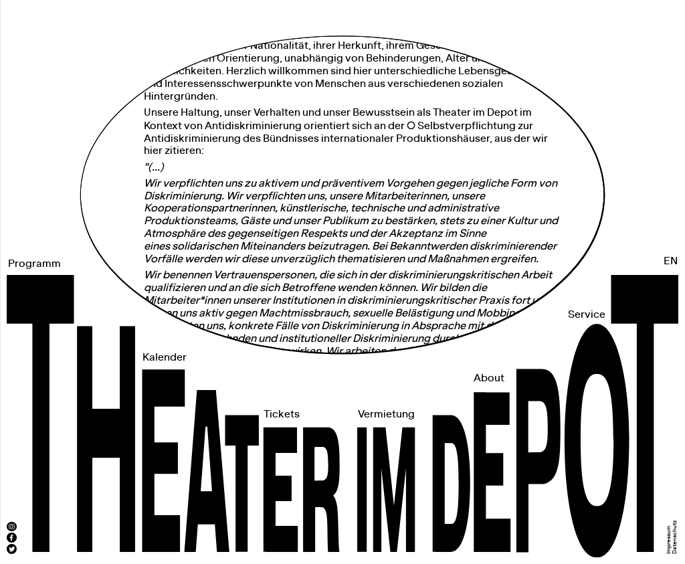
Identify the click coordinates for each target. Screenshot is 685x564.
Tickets (282, 414)
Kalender (164, 358)
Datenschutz (675, 537)
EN (671, 261)
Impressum (669, 540)
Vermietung (386, 414)
